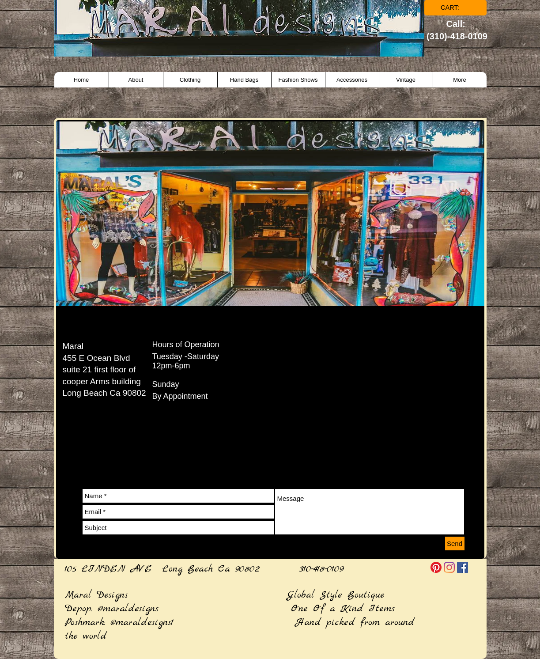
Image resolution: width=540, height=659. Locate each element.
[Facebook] (462, 567)
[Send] (454, 543)
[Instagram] (449, 567)
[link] (456, 7)
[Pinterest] (436, 567)
